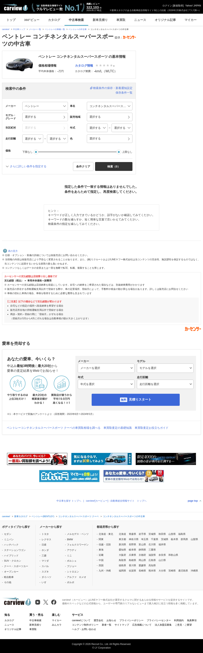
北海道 (122, 534)
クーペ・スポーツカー (16, 566)
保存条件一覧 (124, 92)
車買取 (120, 20)
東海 (101, 549)
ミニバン (9, 539)
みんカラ (57, 624)
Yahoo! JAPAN (193, 5)
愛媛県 (142, 565)
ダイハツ (46, 577)
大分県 (162, 570)
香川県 (132, 565)
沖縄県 (194, 570)
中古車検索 (76, 20)
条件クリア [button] (83, 166)
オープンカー (11, 571)
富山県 (142, 544)
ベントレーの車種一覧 (55, 29)
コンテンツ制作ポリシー (85, 624)
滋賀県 (152, 555)
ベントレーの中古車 (78, 29)
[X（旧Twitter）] (45, 602)
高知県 (152, 565)
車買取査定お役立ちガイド (151, 427)
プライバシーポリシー (131, 620)
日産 (44, 544)
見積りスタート (140, 399)
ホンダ (45, 550)
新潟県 (122, 544)
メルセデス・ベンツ (78, 534)
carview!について (81, 620)
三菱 (44, 555)
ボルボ (70, 582)
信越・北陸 (105, 544)
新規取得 (178, 5)
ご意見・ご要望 (183, 624)
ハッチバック (11, 544)
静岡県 (142, 549)
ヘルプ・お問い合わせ (84, 629)
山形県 (172, 534)
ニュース (140, 20)
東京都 (122, 539)
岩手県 (142, 534)
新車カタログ (21, 516)
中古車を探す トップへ (68, 501)
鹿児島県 (183, 570)
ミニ (69, 555)
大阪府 (122, 555)
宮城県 (152, 534)
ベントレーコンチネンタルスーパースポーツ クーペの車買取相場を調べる (53, 427)
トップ (10, 20)
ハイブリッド (11, 555)
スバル (45, 566)
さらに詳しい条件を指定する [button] (28, 166)
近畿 (101, 555)
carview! (5, 29)
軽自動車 (9, 577)
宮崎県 (172, 570)
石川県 (152, 544)
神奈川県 (133, 539)
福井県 (162, 544)
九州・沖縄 (105, 570)
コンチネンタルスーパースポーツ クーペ (78, 516)
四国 (101, 565)
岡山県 (142, 560)
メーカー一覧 (35, 29)
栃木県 (174, 539)
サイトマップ (122, 624)
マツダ (45, 560)
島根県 (132, 560)
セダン (7, 534)
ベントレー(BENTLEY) (43, 516)
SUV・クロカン (12, 560)
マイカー (191, 20)
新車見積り (100, 20)
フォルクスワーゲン (78, 544)
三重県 (152, 549)
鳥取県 (122, 560)
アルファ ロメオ (76, 577)
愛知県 (122, 549)
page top (193, 501)
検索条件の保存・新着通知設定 (112, 88)
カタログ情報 (84, 65)
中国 (101, 560)
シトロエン (73, 571)
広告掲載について (142, 624)
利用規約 (179, 620)
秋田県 (162, 534)
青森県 (132, 534)
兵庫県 (132, 555)
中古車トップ (19, 29)
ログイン (167, 5)
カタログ (54, 20)
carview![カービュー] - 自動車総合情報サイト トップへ (116, 501)
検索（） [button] (113, 166)
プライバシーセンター (159, 620)
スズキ (45, 571)
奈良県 (162, 555)
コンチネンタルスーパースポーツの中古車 (124, 516)
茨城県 (164, 539)
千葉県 (154, 539)
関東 (101, 539)
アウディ (72, 550)
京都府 (142, 555)
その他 (7, 582)
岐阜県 (132, 549)
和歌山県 (173, 555)
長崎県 (142, 570)
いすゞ (45, 582)
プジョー (72, 566)
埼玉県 (144, 539)
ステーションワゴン (15, 550)
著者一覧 (106, 624)
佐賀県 (132, 570)
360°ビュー (31, 20)
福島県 (182, 534)
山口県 (162, 560)
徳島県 (122, 565)
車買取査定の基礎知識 (118, 427)
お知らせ (111, 620)
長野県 (132, 544)
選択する (95, 138)
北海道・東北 (106, 534)
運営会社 (98, 620)
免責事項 (192, 620)
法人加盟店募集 (163, 624)
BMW (70, 539)
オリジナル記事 (165, 20)
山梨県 (194, 539)
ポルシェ (72, 560)
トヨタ (45, 534)
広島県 (152, 560)
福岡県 (122, 570)
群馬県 (184, 539)
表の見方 (10, 251)
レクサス (46, 539)
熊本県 (152, 570)
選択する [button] (30, 116)
